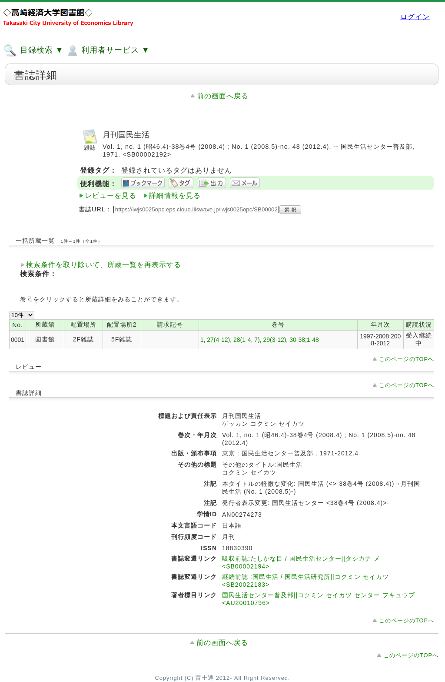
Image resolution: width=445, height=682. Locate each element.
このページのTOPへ (406, 359)
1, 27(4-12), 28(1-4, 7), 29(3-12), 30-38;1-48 (259, 339)
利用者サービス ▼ (107, 50)
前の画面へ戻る (223, 96)
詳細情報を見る (175, 195)
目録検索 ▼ (33, 50)
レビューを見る (110, 195)
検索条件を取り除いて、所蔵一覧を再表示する (103, 264)
